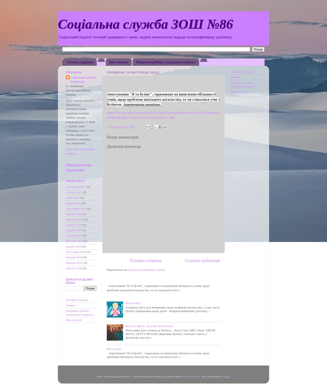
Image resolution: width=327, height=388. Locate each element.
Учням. (70, 305)
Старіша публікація (202, 260)
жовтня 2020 (74, 214)
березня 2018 (74, 262)
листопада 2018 (76, 252)
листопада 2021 (76, 186)
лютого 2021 (74, 192)
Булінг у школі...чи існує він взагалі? (149, 326)
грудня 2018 (74, 246)
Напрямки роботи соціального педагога (166, 62)
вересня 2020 (74, 219)
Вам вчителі (118, 62)
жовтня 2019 (74, 235)
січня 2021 (72, 197)
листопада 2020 (76, 208)
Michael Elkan (191, 376)
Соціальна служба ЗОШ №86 (145, 24)
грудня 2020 (74, 203)
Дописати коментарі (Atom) (147, 269)
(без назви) (132, 303)
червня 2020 (74, 225)
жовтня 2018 (74, 257)
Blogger (225, 376)
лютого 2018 (74, 268)
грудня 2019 (74, 230)
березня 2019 (74, 241)
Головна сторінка (80, 62)
